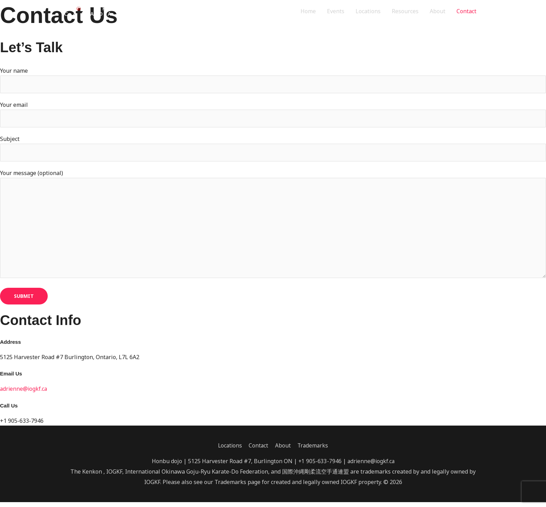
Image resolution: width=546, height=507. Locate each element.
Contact (466, 12)
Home (308, 12)
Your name (273, 80)
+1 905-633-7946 (319, 466)
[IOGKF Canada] (94, 11)
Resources (405, 12)
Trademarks (314, 450)
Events (335, 12)
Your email (273, 114)
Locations (368, 12)
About (437, 12)
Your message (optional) (273, 228)
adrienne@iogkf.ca (24, 393)
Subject (273, 149)
